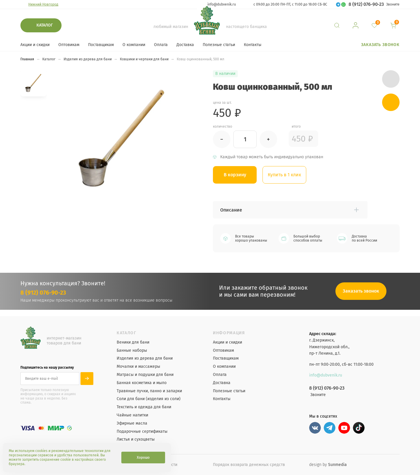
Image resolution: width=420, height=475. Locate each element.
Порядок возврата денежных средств (249, 464)
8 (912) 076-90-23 (366, 4)
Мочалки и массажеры (138, 366)
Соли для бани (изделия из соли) (149, 399)
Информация (229, 333)
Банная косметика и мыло (142, 383)
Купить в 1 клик (284, 174)
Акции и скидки (35, 44)
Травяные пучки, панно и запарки (149, 391)
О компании (134, 44)
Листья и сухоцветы (136, 439)
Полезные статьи (219, 44)
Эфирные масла (132, 423)
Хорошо (143, 457)
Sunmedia (337, 464)
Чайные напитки (132, 415)
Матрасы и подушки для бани (145, 374)
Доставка (185, 44)
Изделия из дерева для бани (145, 358)
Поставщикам (101, 44)
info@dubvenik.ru (221, 4)
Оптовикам (68, 44)
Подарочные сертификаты (142, 431)
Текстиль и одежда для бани (144, 407)
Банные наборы (132, 350)
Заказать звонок (380, 44)
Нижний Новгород (43, 4)
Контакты (252, 44)
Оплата (161, 44)
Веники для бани (133, 342)
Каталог (44, 25)
